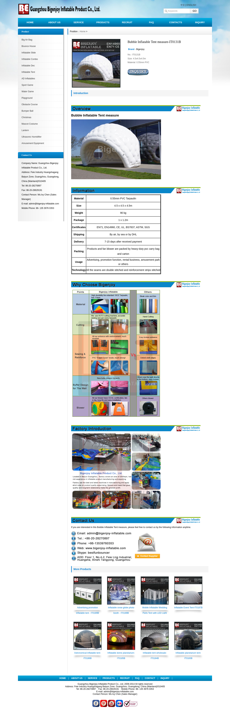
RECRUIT (127, 22)
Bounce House (29, 46)
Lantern (25, 130)
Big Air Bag (27, 39)
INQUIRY (200, 22)
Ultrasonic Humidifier (32, 137)
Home (83, 31)
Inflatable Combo (30, 59)
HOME (30, 22)
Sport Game (27, 85)
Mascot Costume (30, 124)
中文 (183, 5)
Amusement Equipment (33, 143)
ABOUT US (54, 22)
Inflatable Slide (29, 52)
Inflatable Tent (28, 72)
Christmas (26, 117)
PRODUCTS (102, 22)
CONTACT (150, 678)
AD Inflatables (28, 78)
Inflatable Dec (28, 65)
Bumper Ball (27, 111)
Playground (27, 98)
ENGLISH (191, 5)
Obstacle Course (30, 104)
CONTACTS (175, 22)
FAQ (151, 22)
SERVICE (78, 22)
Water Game (28, 91)
